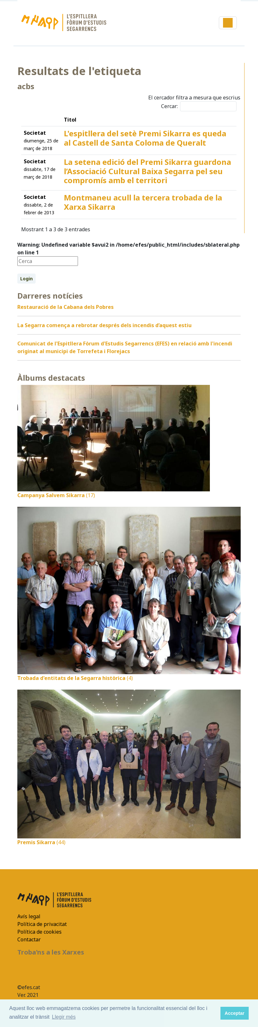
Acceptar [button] (235, 1013)
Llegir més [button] (64, 1017)
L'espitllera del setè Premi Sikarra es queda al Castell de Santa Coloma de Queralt (145, 138)
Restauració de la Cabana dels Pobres (65, 306)
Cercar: (198, 106)
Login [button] (26, 279)
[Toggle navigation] (228, 22)
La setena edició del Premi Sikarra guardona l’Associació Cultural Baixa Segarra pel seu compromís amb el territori (147, 171)
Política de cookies (39, 931)
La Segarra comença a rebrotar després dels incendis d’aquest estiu (104, 325)
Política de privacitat (42, 924)
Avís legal (28, 916)
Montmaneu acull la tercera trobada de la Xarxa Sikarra (143, 202)
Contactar (29, 939)
